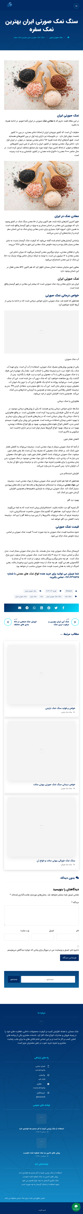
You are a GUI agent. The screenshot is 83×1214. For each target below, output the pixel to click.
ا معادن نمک (49, 121)
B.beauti (69, 591)
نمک (41, 596)
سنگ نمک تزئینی (66, 712)
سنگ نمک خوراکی (66, 864)
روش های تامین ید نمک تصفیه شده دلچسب (41, 1152)
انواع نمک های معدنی (28, 574)
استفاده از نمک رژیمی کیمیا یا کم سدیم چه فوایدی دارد (41, 1128)
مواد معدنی (70, 485)
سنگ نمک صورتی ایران (53, 596)
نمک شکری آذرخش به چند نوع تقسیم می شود (40, 1180)
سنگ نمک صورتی (66, 788)
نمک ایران (33, 596)
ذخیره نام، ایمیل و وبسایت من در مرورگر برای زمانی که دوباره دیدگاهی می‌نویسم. (43, 950)
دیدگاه (75, 902)
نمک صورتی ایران (68, 278)
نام (77, 930)
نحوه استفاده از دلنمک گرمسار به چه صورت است (40, 1184)
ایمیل (51, 930)
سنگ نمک (68, 596)
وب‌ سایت (24, 930)
